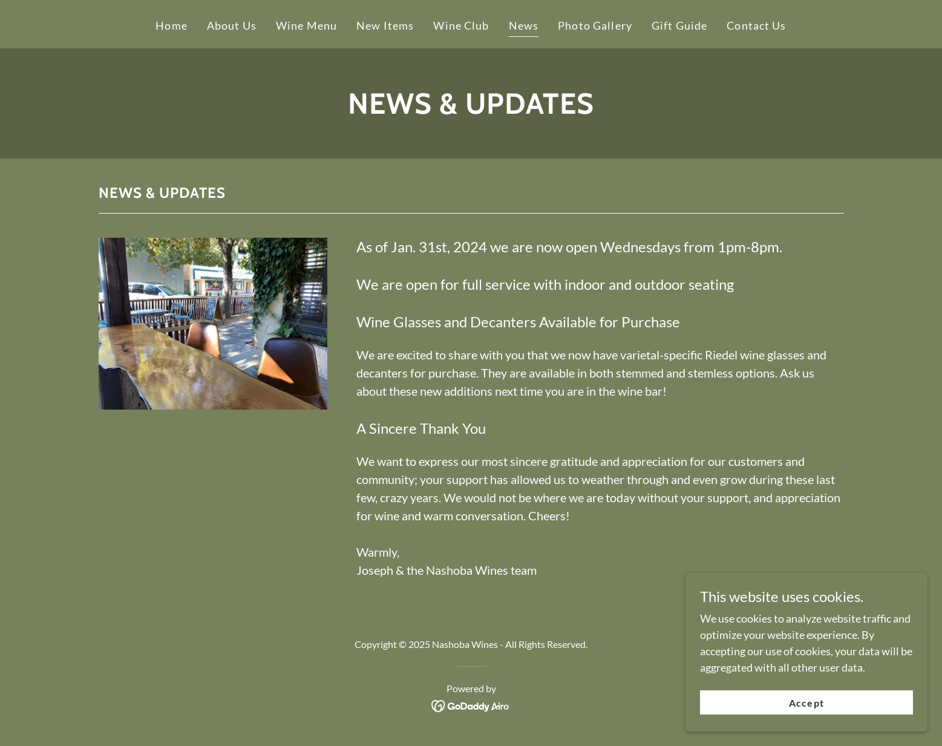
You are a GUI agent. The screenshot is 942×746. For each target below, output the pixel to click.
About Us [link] (232, 25)
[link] (471, 705)
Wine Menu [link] (306, 25)
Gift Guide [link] (679, 25)
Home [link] (171, 25)
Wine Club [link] (461, 25)
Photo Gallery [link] (595, 25)
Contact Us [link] (756, 25)
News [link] (524, 25)
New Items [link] (385, 25)
